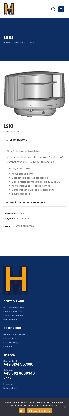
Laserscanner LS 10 (22, 218)
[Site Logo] (9, 9)
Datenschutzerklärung (39, 411)
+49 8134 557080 (18, 364)
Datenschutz (10, 388)
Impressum (9, 384)
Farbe (6, 226)
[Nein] (64, 407)
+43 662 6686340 (19, 373)
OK (21, 411)
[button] (53, 9)
